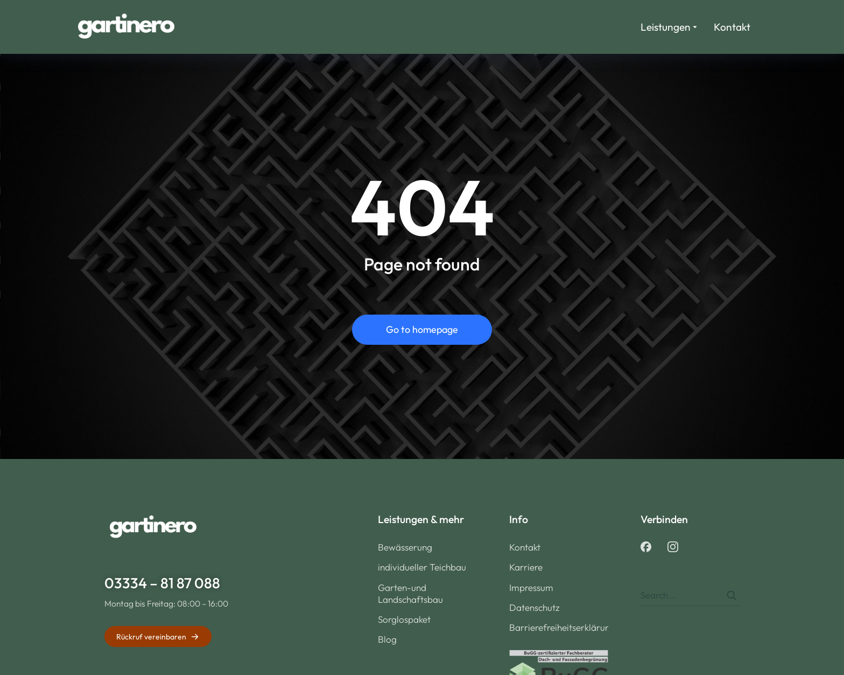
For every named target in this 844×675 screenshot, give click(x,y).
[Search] (731, 595)
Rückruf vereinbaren (157, 637)
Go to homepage (422, 329)
